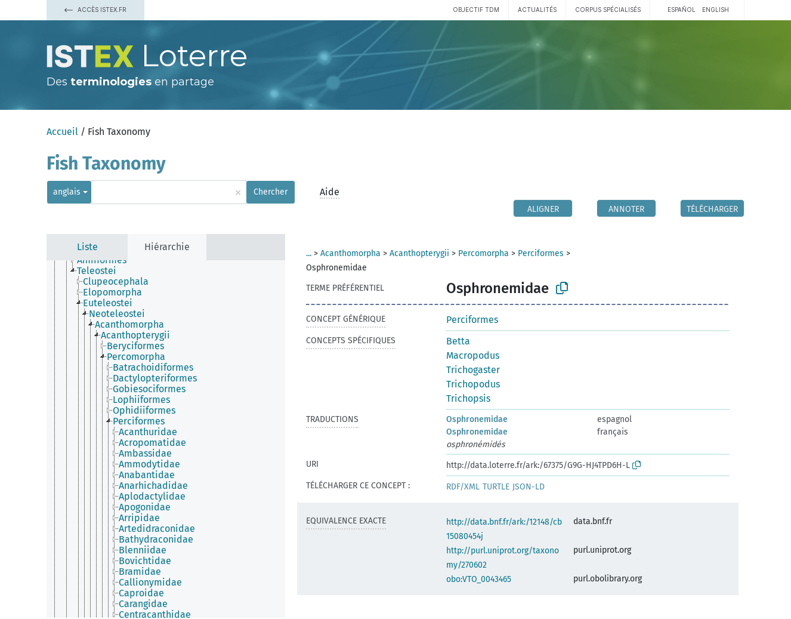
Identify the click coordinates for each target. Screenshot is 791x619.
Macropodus (472, 355)
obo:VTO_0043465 (478, 579)
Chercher (271, 192)
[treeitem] (106, 260)
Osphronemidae (477, 419)
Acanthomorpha (350, 253)
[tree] (166, 439)
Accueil (62, 131)
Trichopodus (473, 384)
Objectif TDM (476, 9)
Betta (458, 341)
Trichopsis (468, 398)
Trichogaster (473, 369)
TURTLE (496, 487)
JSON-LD (528, 487)
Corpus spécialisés (608, 9)
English (715, 9)
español (682, 9)
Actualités (537, 9)
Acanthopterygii (419, 253)
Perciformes (541, 253)
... (308, 253)
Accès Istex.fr (95, 9)
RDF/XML (463, 487)
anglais (67, 192)
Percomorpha (483, 253)
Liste (87, 246)
